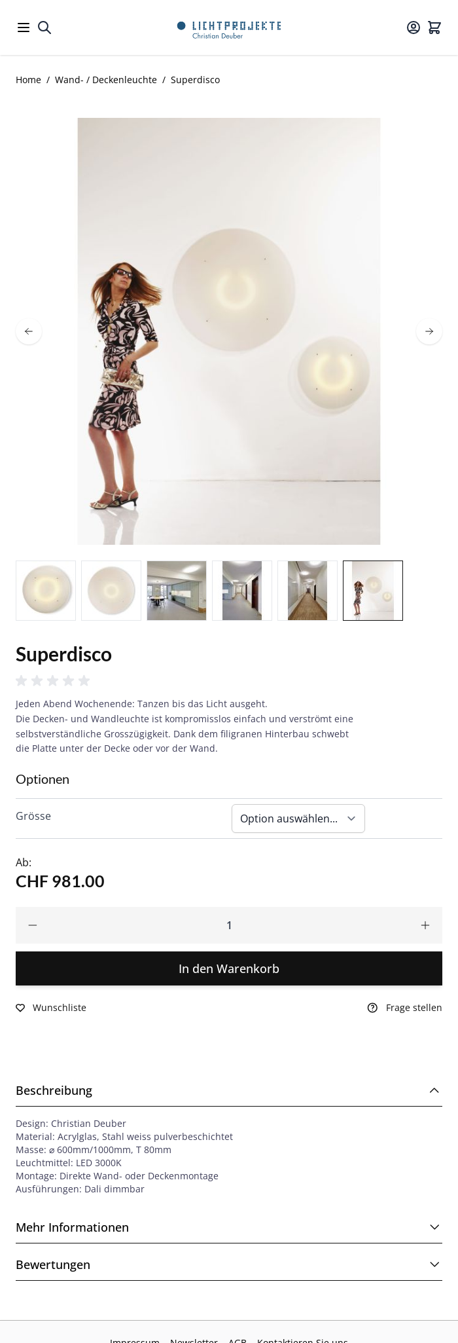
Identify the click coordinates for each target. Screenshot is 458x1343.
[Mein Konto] (413, 27)
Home (28, 79)
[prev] (29, 331)
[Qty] (229, 925)
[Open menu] (23, 27)
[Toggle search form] (44, 27)
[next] (429, 331)
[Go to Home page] (229, 27)
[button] (55, 681)
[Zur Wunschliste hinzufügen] (51, 1007)
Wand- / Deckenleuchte (106, 79)
